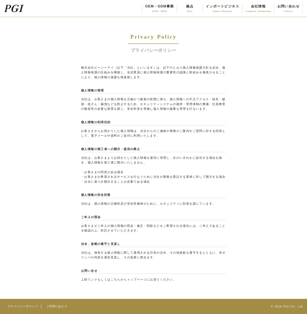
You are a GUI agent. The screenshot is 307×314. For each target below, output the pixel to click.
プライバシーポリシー (22, 306)
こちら (115, 279)
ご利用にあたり (57, 306)
